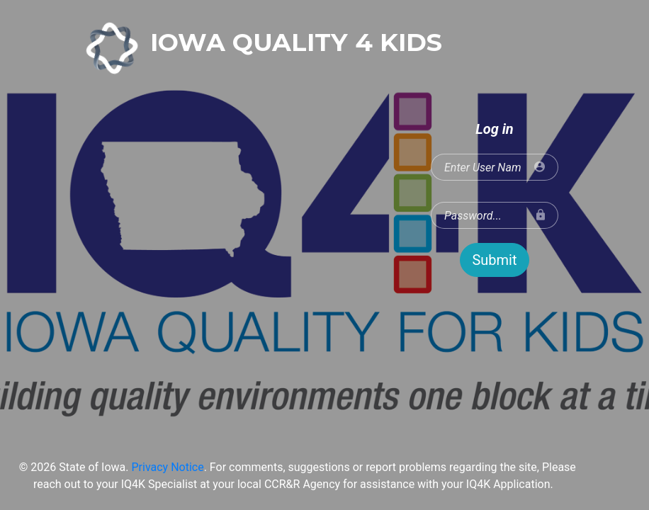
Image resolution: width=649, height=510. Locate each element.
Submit (494, 259)
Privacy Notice (167, 467)
